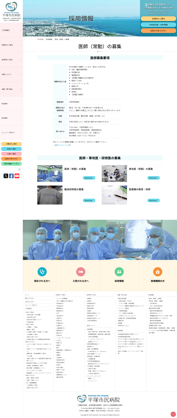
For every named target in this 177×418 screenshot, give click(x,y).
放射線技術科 (91, 303)
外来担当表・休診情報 (158, 24)
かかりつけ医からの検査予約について (129, 341)
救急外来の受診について (34, 319)
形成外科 (59, 335)
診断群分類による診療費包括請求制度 (38, 339)
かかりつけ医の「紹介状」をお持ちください (39, 345)
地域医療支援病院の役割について (128, 334)
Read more (88, 178)
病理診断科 (59, 372)
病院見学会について (156, 313)
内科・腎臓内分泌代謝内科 (64, 301)
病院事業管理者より (93, 344)
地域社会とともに (123, 325)
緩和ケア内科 (60, 370)
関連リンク (91, 378)
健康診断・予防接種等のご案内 (36, 353)
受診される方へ (29, 298)
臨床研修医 (59, 377)
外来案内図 (30, 322)
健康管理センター (61, 375)
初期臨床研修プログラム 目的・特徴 (161, 316)
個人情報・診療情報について (35, 368)
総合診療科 (59, 367)
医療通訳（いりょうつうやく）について (39, 373)
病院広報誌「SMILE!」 (126, 301)
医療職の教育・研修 (140, 189)
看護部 (89, 298)
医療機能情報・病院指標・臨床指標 (99, 334)
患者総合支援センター (94, 318)
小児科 (58, 340)
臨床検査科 (90, 308)
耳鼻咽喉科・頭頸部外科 (63, 350)
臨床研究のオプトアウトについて (98, 364)
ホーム (27, 295)
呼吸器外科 (59, 323)
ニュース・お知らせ (8, 132)
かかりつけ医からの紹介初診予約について (131, 339)
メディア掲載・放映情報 (126, 303)
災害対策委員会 (92, 321)
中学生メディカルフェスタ (127, 316)
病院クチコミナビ (61, 145)
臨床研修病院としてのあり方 (159, 318)
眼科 (57, 348)
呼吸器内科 (59, 303)
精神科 (58, 345)
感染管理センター (92, 316)
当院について (6, 74)
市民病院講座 (123, 311)
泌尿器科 (59, 357)
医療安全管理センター (94, 313)
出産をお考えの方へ (11, 159)
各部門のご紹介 (7, 59)
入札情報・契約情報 (93, 366)
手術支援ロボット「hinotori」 (97, 351)
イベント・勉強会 (123, 308)
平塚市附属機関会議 (93, 361)
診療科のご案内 (7, 45)
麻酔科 (58, 352)
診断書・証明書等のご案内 (35, 365)
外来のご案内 (11, 149)
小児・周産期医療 (31, 383)
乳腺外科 (59, 325)
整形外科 (59, 333)
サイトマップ (92, 381)
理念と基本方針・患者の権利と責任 (99, 332)
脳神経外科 (59, 330)
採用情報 (4, 118)
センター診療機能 (61, 298)
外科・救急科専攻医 (156, 306)
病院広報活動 (122, 298)
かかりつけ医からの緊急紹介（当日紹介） (131, 344)
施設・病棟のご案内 (33, 378)
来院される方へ (30, 375)
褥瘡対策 (121, 321)
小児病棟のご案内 (32, 334)
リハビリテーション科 (63, 338)
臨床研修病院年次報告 (157, 323)
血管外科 (59, 318)
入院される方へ (29, 302)
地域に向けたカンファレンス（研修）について (131, 347)
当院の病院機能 (93, 337)
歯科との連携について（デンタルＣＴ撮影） (130, 352)
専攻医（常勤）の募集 (141, 169)
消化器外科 (59, 316)
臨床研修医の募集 (74, 189)
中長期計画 (91, 359)
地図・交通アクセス (33, 380)
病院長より (90, 346)
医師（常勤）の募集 (75, 169)
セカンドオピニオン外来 (34, 370)
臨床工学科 (90, 306)
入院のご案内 (11, 154)
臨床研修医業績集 (155, 321)
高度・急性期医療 (92, 349)
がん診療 (29, 356)
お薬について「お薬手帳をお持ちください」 (39, 350)
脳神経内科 (59, 311)
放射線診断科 (60, 360)
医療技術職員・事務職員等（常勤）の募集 (162, 328)
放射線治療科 (60, 362)
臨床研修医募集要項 (156, 311)
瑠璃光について (93, 341)
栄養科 (89, 311)
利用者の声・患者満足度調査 (127, 318)
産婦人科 (59, 343)
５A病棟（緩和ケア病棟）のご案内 (37, 332)
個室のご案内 (31, 329)
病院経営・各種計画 (93, 356)
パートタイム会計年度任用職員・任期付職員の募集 (162, 331)
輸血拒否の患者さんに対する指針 (37, 363)
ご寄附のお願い (92, 369)
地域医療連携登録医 (124, 337)
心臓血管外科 (60, 328)
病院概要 (90, 329)
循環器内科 (59, 308)
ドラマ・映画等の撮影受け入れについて (131, 306)
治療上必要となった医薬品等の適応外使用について (39, 359)
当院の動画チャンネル (11, 164)
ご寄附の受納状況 (93, 373)
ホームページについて (94, 376)
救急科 (58, 365)
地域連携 (4, 104)
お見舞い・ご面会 (32, 327)
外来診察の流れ (31, 317)
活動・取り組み (7, 89)
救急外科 (59, 321)
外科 (57, 313)
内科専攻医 (153, 303)
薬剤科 (89, 301)
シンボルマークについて (95, 339)
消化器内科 (59, 306)
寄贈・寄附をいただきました (97, 371)
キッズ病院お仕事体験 (126, 313)
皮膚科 (58, 355)
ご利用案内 (6, 30)
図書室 (120, 323)
